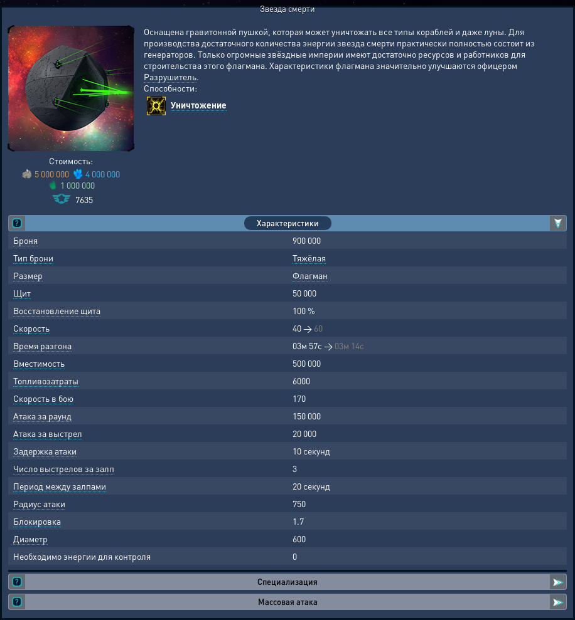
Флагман (310, 275)
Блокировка (37, 521)
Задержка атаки (45, 450)
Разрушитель (170, 76)
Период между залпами (59, 485)
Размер (28, 275)
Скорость (31, 328)
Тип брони (33, 257)
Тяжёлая (309, 257)
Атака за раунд (42, 415)
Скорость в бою (43, 398)
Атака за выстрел (47, 433)
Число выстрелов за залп (63, 468)
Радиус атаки (39, 503)
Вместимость (39, 363)
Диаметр (30, 538)
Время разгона (42, 345)
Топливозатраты (45, 380)
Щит (22, 292)
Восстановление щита (56, 310)
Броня (25, 240)
